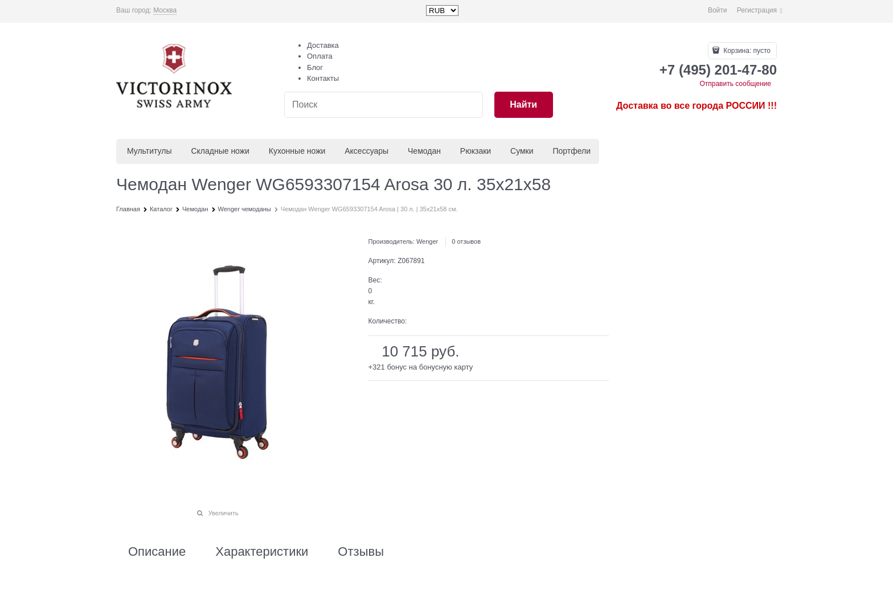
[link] (165, 10)
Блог (315, 67)
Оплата (320, 56)
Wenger (427, 241)
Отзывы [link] (361, 552)
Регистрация (757, 10)
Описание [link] (157, 552)
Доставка (323, 45)
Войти (717, 10)
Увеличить (223, 513)
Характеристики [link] (261, 552)
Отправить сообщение (735, 84)
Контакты (323, 78)
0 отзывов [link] (466, 241)
